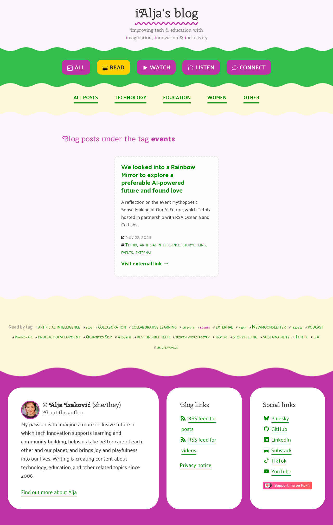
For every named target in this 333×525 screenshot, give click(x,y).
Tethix (131, 244)
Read (113, 67)
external (144, 252)
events (127, 252)
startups (221, 336)
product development (59, 336)
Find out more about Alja (49, 491)
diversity (188, 327)
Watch (156, 67)
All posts (86, 97)
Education (177, 97)
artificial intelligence (160, 244)
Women (217, 97)
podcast (315, 326)
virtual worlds (167, 347)
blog (89, 327)
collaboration (112, 326)
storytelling (194, 244)
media (242, 327)
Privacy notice (196, 464)
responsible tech (153, 336)
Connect (249, 67)
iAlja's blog (166, 13)
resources (124, 336)
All (76, 67)
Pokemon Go (23, 336)
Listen (201, 67)
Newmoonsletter (269, 326)
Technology (130, 97)
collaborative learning (154, 326)
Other (251, 97)
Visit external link (141, 263)
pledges (297, 327)
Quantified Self (99, 336)
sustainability (276, 336)
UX (316, 336)
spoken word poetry (192, 336)
